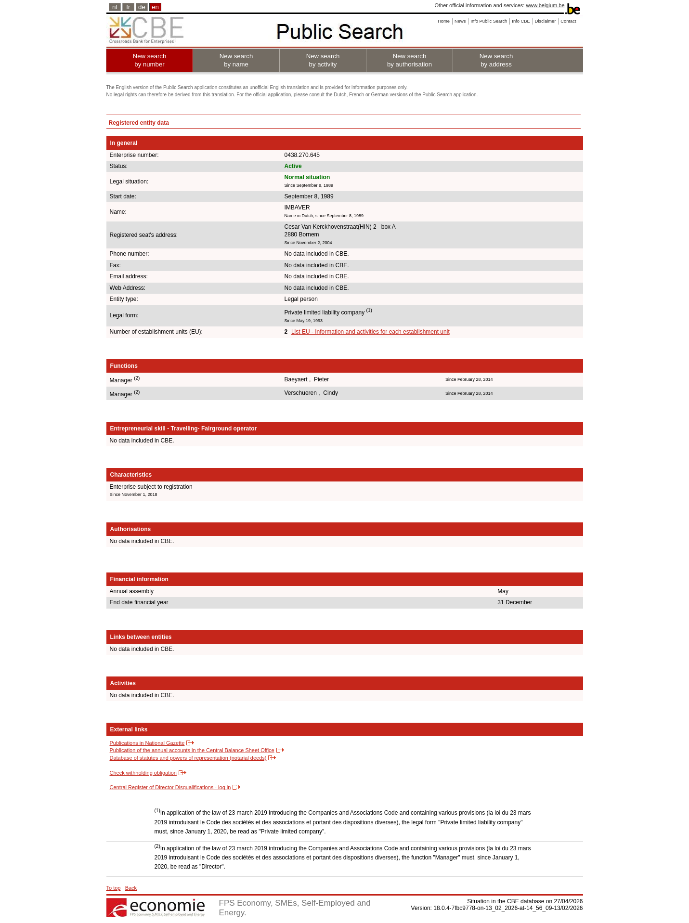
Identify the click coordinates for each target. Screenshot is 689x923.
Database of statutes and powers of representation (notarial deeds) (188, 758)
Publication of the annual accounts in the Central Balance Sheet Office (192, 750)
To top (113, 888)
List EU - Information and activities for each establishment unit (370, 331)
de (141, 7)
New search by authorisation (409, 60)
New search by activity (323, 60)
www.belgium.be (545, 5)
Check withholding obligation (143, 773)
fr (128, 7)
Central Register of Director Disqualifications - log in (170, 787)
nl (114, 7)
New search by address (496, 60)
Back (131, 888)
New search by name (236, 60)
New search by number (150, 60)
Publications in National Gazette (147, 743)
